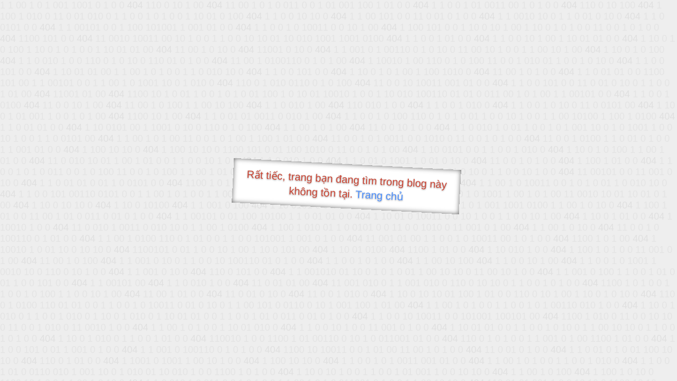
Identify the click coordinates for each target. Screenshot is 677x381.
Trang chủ (379, 195)
